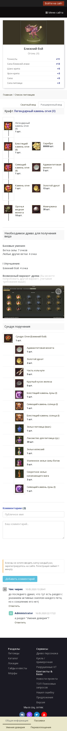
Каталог (13, 658)
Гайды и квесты (17, 668)
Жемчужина (50, 206)
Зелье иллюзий (35, 449)
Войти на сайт (53, 3)
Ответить (14, 606)
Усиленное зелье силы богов (43, 460)
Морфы (12, 673)
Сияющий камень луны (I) (41, 487)
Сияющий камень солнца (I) (42, 404)
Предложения (44, 697)
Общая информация (16, 720)
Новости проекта (47, 678)
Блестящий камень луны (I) (42, 393)
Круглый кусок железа (39, 381)
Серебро (48, 143)
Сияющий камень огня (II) (22, 167)
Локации (13, 663)
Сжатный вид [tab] (28, 104)
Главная (7, 94)
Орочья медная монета (19, 209)
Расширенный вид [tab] (51, 104)
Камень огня (22, 185)
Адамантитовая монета (52, 166)
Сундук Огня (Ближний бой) (31, 336)
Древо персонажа (47, 653)
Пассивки (39, 720)
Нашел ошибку (45, 692)
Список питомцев (25, 94)
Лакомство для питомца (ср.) (43, 438)
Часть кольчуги (35, 370)
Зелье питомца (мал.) (39, 426)
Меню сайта (54, 12)
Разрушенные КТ (46, 667)
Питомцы (13, 653)
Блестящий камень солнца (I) (43, 415)
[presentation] (30, 549)
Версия (40, 702)
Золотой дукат (51, 185)
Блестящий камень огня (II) (22, 146)
